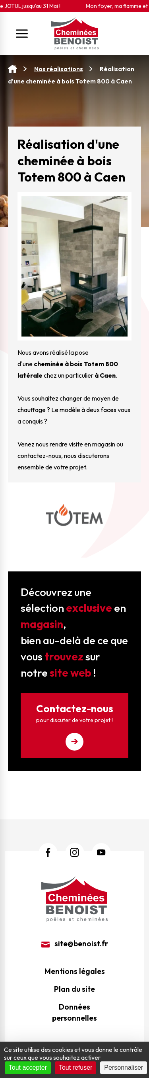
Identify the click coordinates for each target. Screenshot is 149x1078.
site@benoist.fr (74, 943)
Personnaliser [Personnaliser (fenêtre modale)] (123, 1067)
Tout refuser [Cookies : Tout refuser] (75, 1067)
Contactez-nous (74, 726)
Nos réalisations (58, 69)
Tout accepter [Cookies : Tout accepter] (28, 1067)
